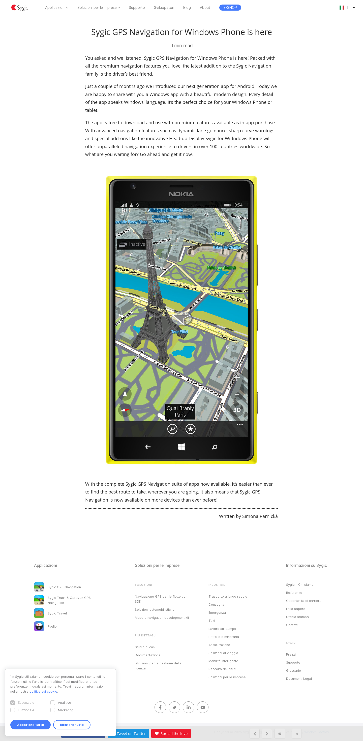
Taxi (211, 621)
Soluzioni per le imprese (97, 8)
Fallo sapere (295, 609)
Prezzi (291, 654)
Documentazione (148, 655)
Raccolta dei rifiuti (222, 669)
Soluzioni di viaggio (223, 653)
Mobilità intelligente (223, 661)
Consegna (216, 604)
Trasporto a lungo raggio (227, 596)
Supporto (137, 8)
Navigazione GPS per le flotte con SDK (161, 598)
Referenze (294, 593)
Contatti (292, 625)
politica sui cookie (43, 691)
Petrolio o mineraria (223, 637)
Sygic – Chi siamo (300, 584)
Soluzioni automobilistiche (154, 609)
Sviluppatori (164, 8)
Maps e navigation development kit (162, 617)
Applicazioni (55, 8)
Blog (187, 8)
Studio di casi (145, 647)
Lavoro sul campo (222, 629)
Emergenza (217, 612)
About (205, 8)
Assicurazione (219, 645)
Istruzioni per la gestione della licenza (158, 665)
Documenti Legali (299, 678)
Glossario (293, 670)
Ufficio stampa (297, 617)
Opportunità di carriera (303, 601)
